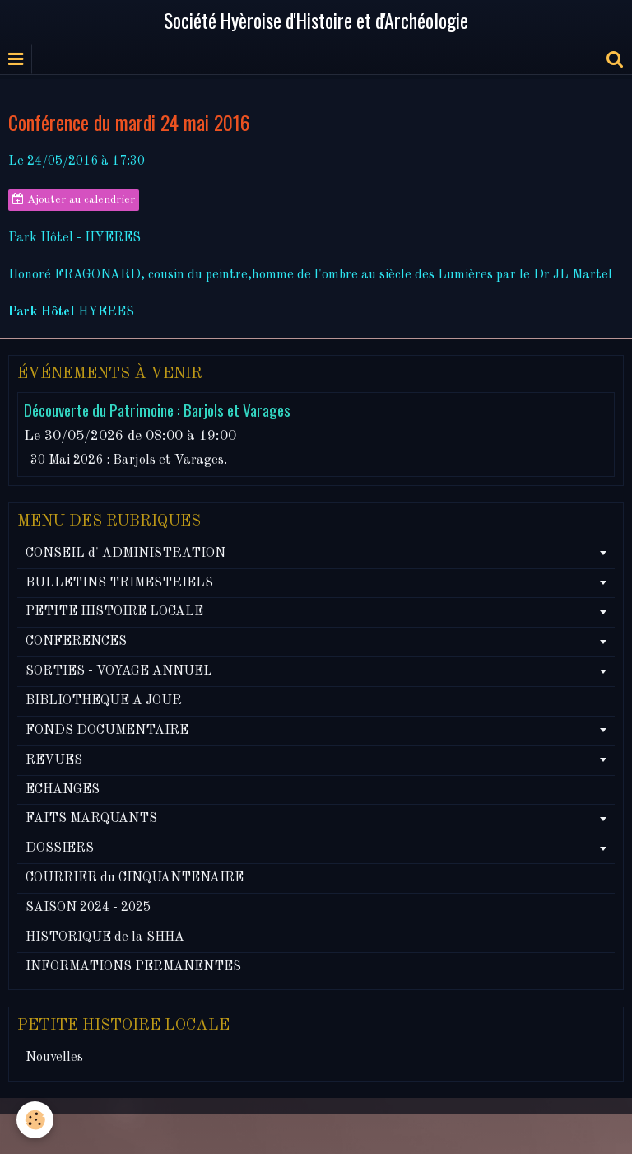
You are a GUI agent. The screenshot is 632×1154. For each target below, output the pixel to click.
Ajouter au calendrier (73, 199)
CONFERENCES (76, 641)
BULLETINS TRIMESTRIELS (119, 583)
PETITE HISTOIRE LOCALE (114, 612)
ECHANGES (63, 790)
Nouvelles (54, 1057)
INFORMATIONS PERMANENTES (133, 967)
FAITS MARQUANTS (91, 818)
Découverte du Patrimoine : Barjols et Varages (157, 411)
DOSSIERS (60, 848)
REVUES (54, 760)
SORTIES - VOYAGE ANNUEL (119, 671)
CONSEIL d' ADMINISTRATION (125, 553)
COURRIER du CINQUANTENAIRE (135, 878)
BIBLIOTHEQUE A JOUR (104, 701)
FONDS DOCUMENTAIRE (107, 730)
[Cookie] (34, 1119)
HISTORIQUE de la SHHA (105, 937)
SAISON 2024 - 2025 (88, 907)
